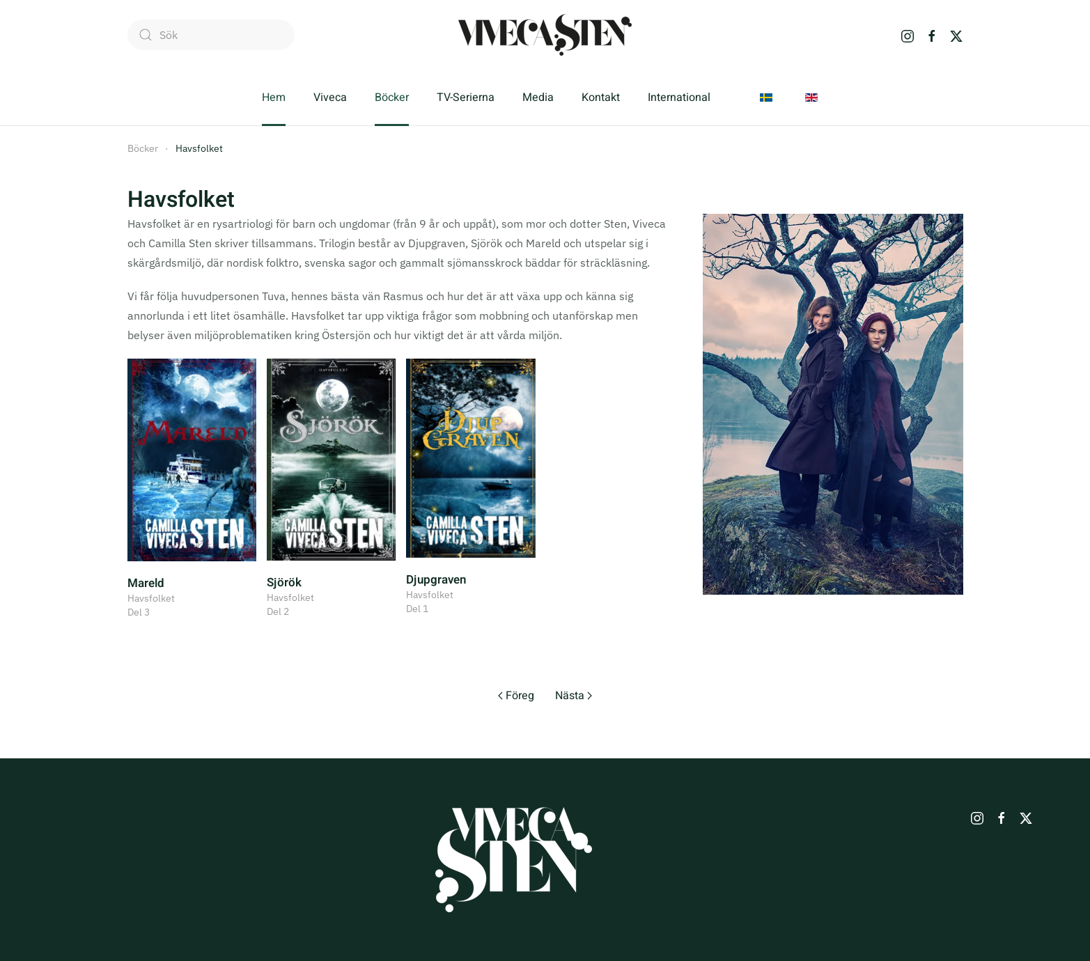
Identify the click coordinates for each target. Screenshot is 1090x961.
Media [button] (538, 97)
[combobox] (211, 34)
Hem (274, 97)
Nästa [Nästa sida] (573, 695)
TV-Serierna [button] (466, 97)
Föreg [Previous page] (516, 695)
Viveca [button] (330, 97)
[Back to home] (545, 35)
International (679, 97)
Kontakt (601, 97)
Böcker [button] (392, 97)
